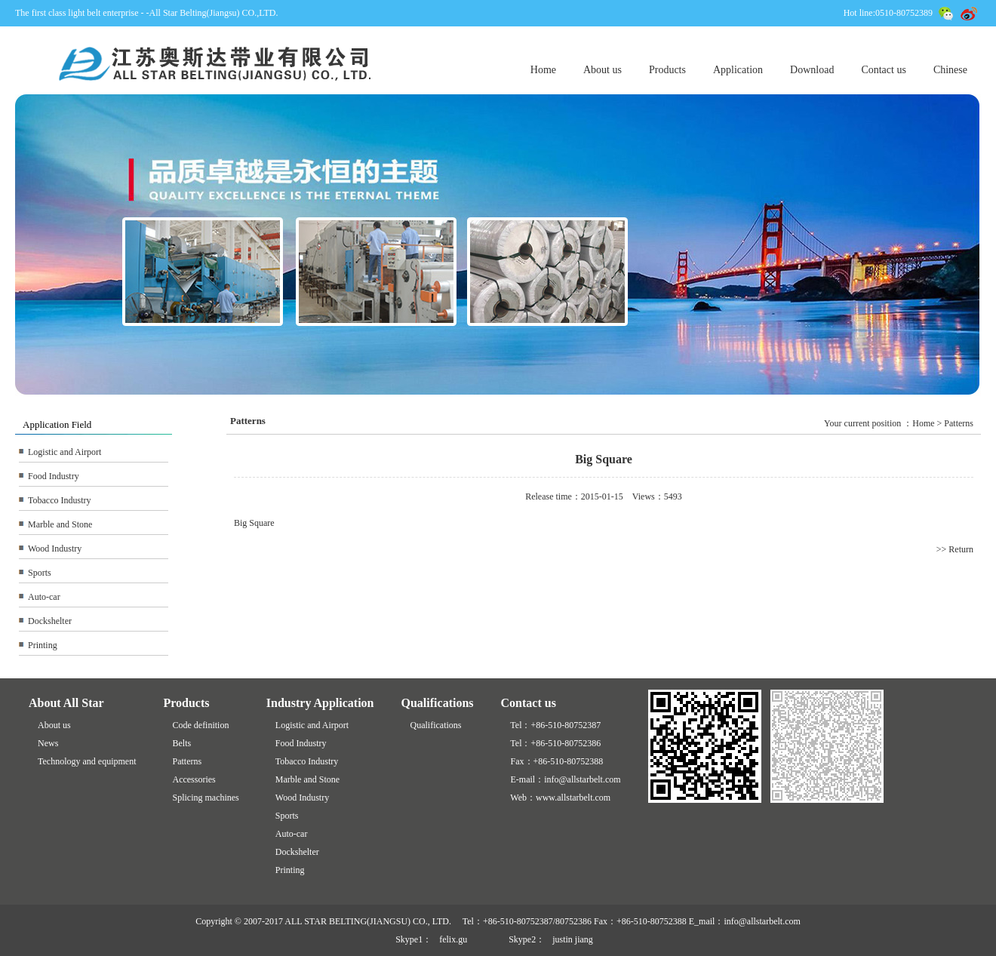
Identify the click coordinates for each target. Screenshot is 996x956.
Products (667, 69)
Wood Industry (54, 548)
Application (738, 69)
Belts (181, 743)
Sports (39, 572)
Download (812, 69)
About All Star (66, 702)
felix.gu (453, 939)
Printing (42, 645)
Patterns (186, 761)
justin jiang (572, 939)
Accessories (193, 779)
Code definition (200, 725)
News (48, 743)
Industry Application (320, 702)
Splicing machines (205, 797)
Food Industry (53, 476)
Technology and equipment (87, 761)
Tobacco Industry (59, 500)
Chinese (950, 69)
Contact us (883, 69)
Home (543, 69)
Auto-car (44, 597)
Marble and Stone (60, 524)
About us (602, 69)
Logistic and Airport (64, 452)
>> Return (954, 549)
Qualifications (437, 702)
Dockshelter (50, 621)
